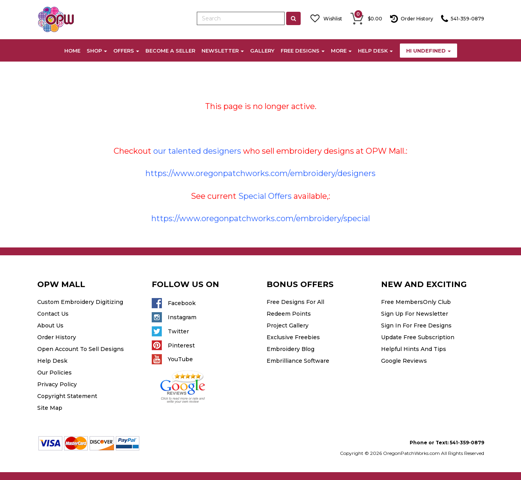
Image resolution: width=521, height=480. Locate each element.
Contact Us (53, 313)
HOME (72, 50)
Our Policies (54, 372)
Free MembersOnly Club (416, 301)
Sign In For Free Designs (416, 325)
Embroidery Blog (290, 349)
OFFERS (126, 50)
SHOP (97, 50)
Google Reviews (404, 360)
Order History (56, 337)
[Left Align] (293, 18)
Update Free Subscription (417, 337)
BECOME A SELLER (170, 50)
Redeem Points (289, 313)
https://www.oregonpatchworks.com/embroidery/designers (260, 173)
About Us (50, 325)
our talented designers (197, 151)
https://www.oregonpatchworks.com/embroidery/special (260, 218)
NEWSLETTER (223, 50)
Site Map (49, 407)
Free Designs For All (295, 301)
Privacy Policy (57, 384)
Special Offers (265, 196)
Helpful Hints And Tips (413, 349)
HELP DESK (375, 50)
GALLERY (262, 50)
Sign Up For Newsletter (414, 313)
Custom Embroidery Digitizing (80, 301)
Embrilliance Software (298, 360)
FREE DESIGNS (303, 50)
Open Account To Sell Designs (80, 349)
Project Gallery (288, 325)
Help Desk (52, 360)
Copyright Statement (67, 396)
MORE (341, 50)
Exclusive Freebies (293, 337)
